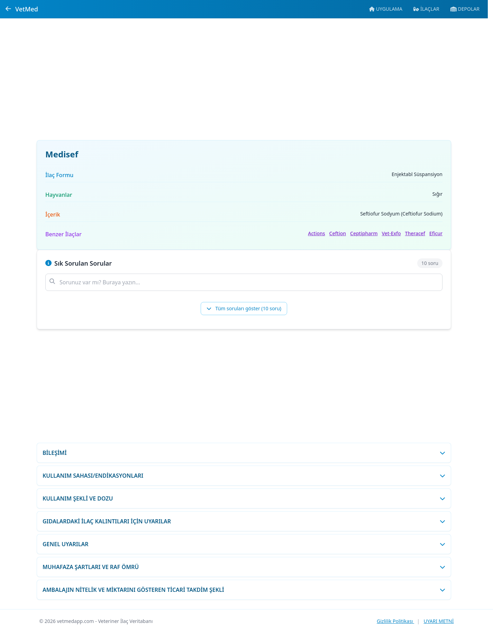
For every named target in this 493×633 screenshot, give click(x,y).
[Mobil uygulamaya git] (385, 9)
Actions (316, 233)
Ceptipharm (363, 233)
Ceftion (337, 233)
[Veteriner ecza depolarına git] (465, 9)
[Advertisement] (244, 83)
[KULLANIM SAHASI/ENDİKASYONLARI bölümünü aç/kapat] (244, 475)
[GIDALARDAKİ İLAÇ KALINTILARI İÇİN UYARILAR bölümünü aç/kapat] (244, 521)
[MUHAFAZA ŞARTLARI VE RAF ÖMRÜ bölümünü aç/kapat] (244, 567)
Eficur (435, 233)
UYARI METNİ (438, 621)
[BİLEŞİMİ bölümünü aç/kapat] (244, 452)
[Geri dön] (8, 9)
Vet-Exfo (391, 233)
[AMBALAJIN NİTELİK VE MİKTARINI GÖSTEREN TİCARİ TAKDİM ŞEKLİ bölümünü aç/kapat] (244, 589)
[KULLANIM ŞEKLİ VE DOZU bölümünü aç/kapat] (244, 498)
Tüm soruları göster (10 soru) (244, 308)
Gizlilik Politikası (395, 621)
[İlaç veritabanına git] (426, 9)
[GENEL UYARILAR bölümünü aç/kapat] (244, 544)
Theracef (415, 233)
